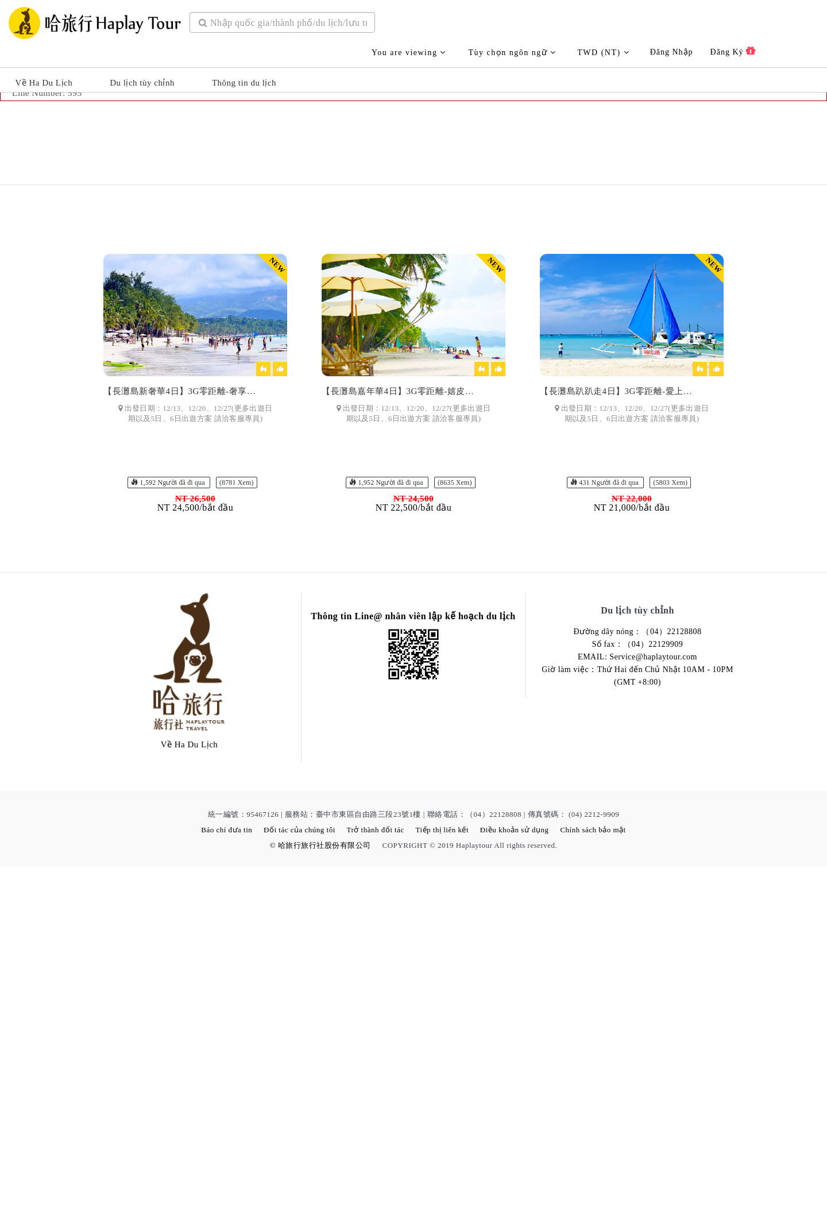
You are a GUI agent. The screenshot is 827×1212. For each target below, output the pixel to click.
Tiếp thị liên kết (442, 1175)
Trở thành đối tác (375, 1175)
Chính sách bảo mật (592, 1175)
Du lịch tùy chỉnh (142, 78)
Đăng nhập (671, 47)
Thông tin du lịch (244, 78)
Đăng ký (732, 46)
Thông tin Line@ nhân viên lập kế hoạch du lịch (413, 962)
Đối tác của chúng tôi (299, 1175)
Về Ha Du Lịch (43, 78)
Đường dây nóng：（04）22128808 (638, 977)
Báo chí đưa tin (226, 1175)
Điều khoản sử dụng (514, 1175)
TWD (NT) (603, 48)
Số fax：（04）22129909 (637, 990)
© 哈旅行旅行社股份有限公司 (320, 1191)
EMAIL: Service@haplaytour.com (637, 1002)
